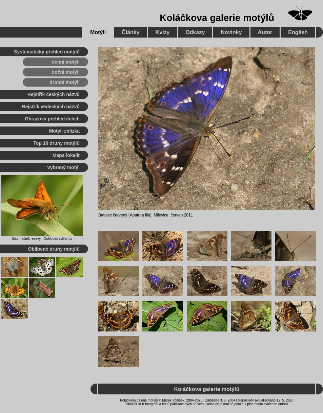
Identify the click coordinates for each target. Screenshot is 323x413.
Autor (265, 32)
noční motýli (66, 72)
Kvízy (163, 32)
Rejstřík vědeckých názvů (51, 106)
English (298, 32)
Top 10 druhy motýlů (56, 143)
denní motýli (66, 62)
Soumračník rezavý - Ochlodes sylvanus (42, 238)
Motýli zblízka (64, 131)
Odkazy (195, 32)
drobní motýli (64, 82)
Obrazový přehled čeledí (52, 118)
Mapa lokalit (66, 155)
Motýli (98, 32)
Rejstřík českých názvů (53, 94)
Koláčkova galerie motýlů (217, 18)
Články (130, 32)
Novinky (231, 32)
